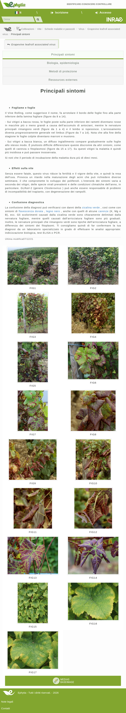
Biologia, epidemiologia (63, 62)
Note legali (7, 701)
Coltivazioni (25, 28)
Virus (81, 28)
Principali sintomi (20, 34)
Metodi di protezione (63, 71)
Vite (39, 28)
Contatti (5, 708)
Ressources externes (62, 79)
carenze (104, 211)
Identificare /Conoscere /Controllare (89, 4)
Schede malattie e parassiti (60, 28)
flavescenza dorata (31, 211)
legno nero (53, 211)
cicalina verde (91, 207)
